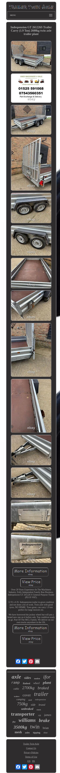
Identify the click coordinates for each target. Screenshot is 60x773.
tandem (37, 678)
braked (43, 688)
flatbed (26, 683)
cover (27, 695)
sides (27, 678)
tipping (36, 732)
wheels (38, 710)
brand (42, 704)
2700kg (28, 687)
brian (46, 728)
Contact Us (31, 748)
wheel (36, 683)
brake (44, 720)
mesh (18, 732)
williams (27, 720)
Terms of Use (31, 757)
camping (20, 699)
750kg (22, 703)
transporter (23, 714)
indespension (40, 699)
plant (47, 682)
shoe (46, 732)
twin (35, 727)
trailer (41, 694)
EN (28, 761)
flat (13, 722)
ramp (15, 683)
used (30, 700)
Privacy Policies (31, 752)
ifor (47, 677)
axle (16, 677)
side (33, 704)
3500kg (20, 727)
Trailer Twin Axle (31, 744)
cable (16, 688)
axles (27, 732)
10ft (39, 715)
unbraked (27, 708)
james (47, 715)
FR (33, 761)
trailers (16, 696)
